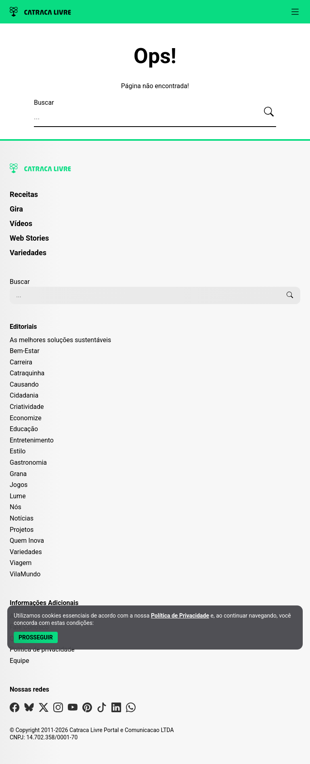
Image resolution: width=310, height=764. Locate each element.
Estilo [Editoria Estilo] (18, 451)
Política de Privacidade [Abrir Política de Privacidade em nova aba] (180, 615)
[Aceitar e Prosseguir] (36, 637)
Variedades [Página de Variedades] (28, 252)
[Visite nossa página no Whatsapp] (131, 709)
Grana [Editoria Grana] (18, 474)
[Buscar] (269, 112)
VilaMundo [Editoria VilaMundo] (25, 574)
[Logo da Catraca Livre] (40, 12)
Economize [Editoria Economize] (26, 418)
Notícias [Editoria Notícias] (22, 518)
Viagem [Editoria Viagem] (20, 563)
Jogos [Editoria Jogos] (18, 485)
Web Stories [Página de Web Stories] (29, 238)
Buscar (44, 102)
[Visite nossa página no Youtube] (73, 709)
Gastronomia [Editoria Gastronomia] (28, 462)
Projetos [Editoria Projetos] (22, 529)
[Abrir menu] (295, 11)
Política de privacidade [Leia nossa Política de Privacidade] (42, 649)
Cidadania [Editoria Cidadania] (24, 395)
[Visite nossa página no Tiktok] (102, 709)
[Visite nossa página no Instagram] (58, 709)
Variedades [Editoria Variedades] (26, 552)
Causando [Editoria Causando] (24, 384)
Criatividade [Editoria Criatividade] (27, 407)
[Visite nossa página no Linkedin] (116, 709)
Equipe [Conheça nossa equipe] (19, 661)
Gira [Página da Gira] (16, 209)
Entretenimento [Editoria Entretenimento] (32, 440)
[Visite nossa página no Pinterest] (87, 709)
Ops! (155, 56)
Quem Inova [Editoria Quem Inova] (27, 540)
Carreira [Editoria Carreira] (21, 362)
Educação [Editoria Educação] (24, 429)
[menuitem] (155, 198)
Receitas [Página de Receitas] (24, 194)
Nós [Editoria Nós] (15, 507)
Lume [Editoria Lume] (18, 496)
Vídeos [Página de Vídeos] (21, 223)
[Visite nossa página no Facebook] (14, 709)
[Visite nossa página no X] (43, 709)
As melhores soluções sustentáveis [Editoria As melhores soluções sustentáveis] (60, 340)
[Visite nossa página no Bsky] (29, 709)
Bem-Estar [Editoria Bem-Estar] (25, 351)
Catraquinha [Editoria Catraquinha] (27, 373)
